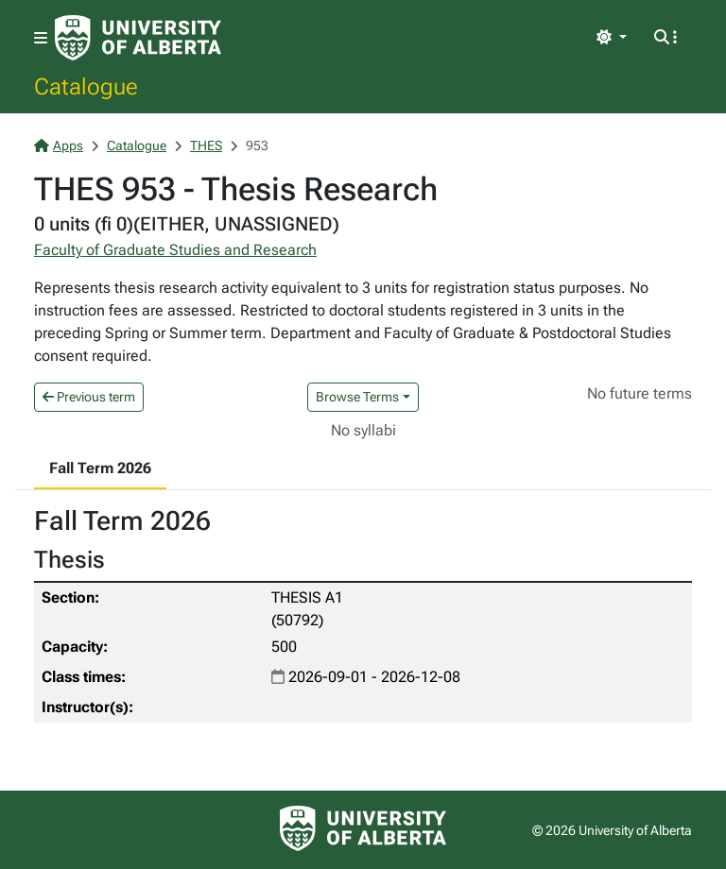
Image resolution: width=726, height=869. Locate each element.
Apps (58, 145)
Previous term (89, 396)
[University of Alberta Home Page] (138, 37)
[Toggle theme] (611, 38)
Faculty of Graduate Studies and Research (175, 250)
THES (206, 145)
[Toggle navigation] (40, 38)
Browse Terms (357, 396)
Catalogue (86, 86)
